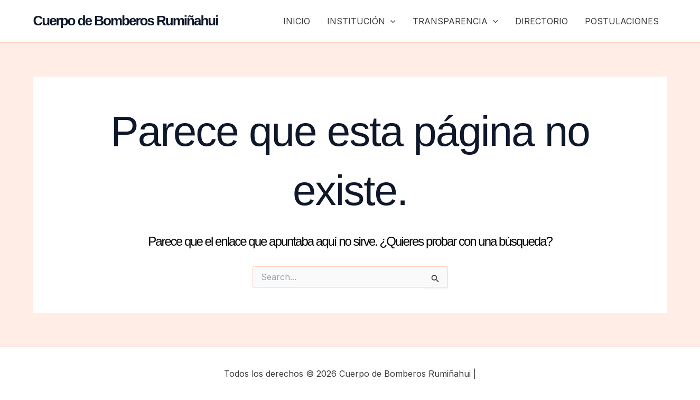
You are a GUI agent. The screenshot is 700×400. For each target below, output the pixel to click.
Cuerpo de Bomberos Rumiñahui (125, 21)
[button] (390, 21)
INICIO (296, 21)
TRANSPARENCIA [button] (455, 21)
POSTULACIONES (622, 21)
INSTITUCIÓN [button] (361, 21)
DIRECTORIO (541, 21)
